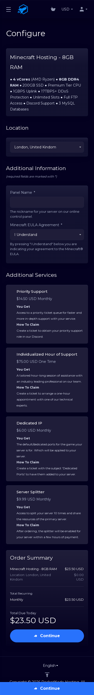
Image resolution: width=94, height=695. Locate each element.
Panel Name (22, 192)
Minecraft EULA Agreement (36, 225)
